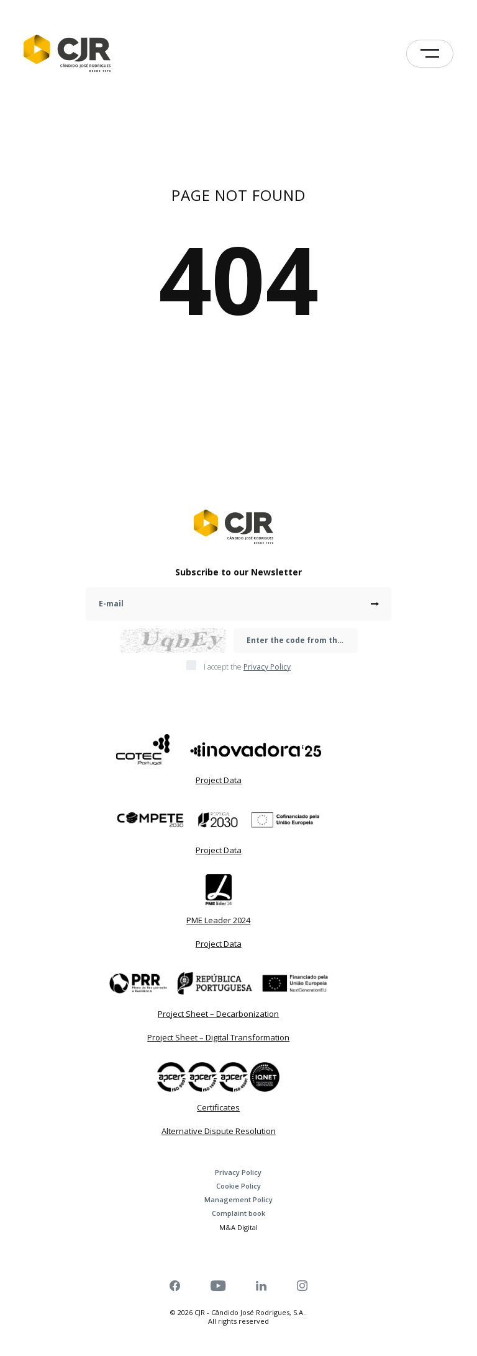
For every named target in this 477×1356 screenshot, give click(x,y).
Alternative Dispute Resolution (218, 1131)
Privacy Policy (238, 1172)
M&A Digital (238, 1227)
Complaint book (238, 1213)
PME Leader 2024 (218, 920)
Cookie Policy (238, 1185)
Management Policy (238, 1199)
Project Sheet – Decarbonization (218, 1013)
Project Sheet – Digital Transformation (218, 1037)
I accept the (247, 667)
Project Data (219, 780)
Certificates (218, 1107)
